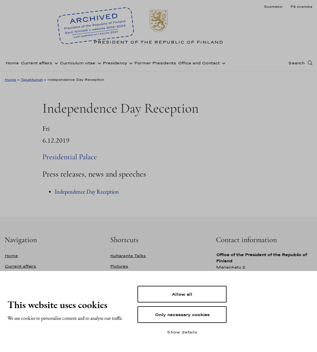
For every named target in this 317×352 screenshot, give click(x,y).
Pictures (119, 266)
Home (12, 63)
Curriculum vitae (77, 63)
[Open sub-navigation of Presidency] (129, 63)
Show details (182, 332)
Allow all (182, 294)
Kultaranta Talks (128, 255)
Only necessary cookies (182, 314)
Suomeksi (273, 6)
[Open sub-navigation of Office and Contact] (222, 63)
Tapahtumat (32, 79)
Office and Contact (199, 63)
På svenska (301, 6)
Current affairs (36, 63)
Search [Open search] (296, 63)
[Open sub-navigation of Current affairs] (55, 63)
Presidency (115, 63)
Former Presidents (155, 63)
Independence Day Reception (87, 191)
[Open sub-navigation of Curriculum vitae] (98, 63)
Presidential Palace (69, 156)
